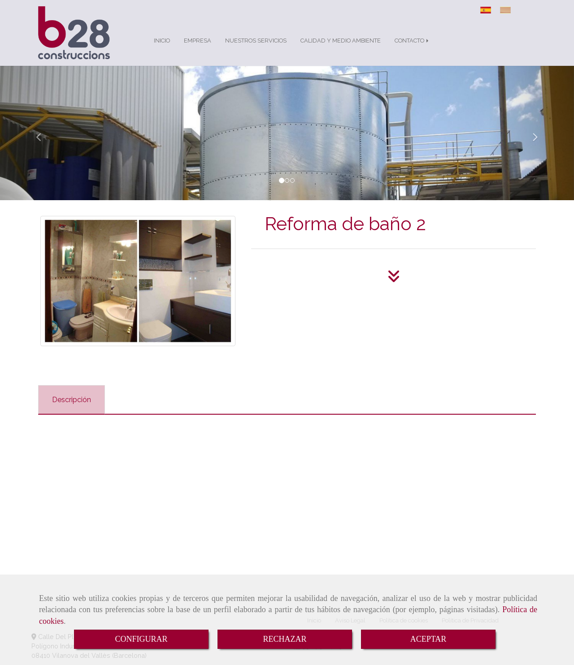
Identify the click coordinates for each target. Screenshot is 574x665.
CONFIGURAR (141, 639)
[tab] (71, 399)
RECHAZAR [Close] (284, 639)
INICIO (162, 40)
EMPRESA (197, 40)
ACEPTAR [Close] (428, 639)
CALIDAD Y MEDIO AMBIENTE (340, 40)
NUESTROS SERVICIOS (256, 40)
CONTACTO (412, 40)
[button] (43, 133)
